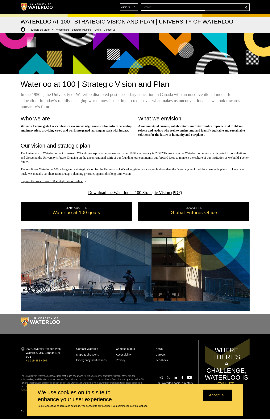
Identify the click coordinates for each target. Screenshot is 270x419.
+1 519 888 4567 (36, 360)
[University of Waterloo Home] (37, 7)
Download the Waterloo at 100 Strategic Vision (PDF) (135, 192)
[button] (218, 7)
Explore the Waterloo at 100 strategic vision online (52, 181)
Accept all (217, 395)
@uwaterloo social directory (175, 383)
